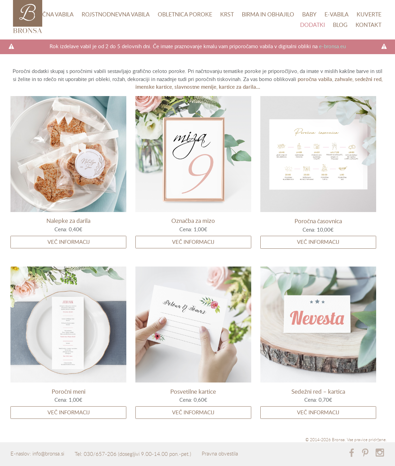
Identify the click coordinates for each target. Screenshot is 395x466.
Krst (227, 14)
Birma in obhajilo (268, 14)
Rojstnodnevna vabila (116, 14)
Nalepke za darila (68, 221)
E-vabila (337, 14)
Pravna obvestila (220, 453)
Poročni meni (68, 391)
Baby (309, 14)
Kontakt (368, 25)
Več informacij (68, 241)
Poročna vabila (50, 14)
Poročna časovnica (318, 221)
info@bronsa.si (48, 453)
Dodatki (312, 25)
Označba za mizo (193, 221)
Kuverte (369, 14)
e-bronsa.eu (332, 46)
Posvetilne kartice (193, 391)
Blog (340, 25)
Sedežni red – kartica (318, 391)
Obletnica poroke (185, 14)
